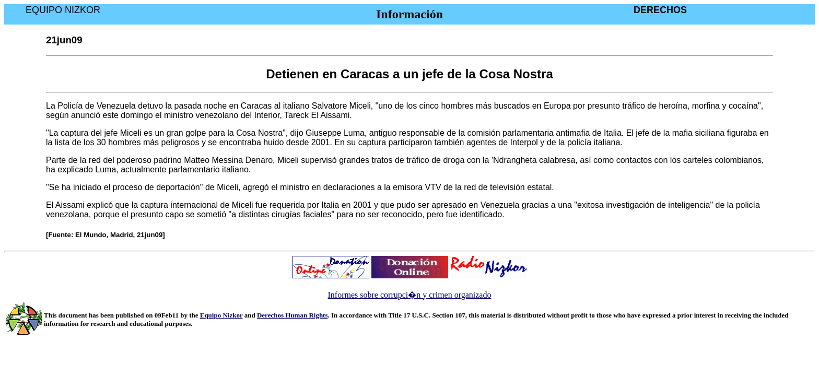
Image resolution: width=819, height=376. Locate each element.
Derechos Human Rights (292, 315)
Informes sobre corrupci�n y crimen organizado (410, 294)
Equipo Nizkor (221, 315)
